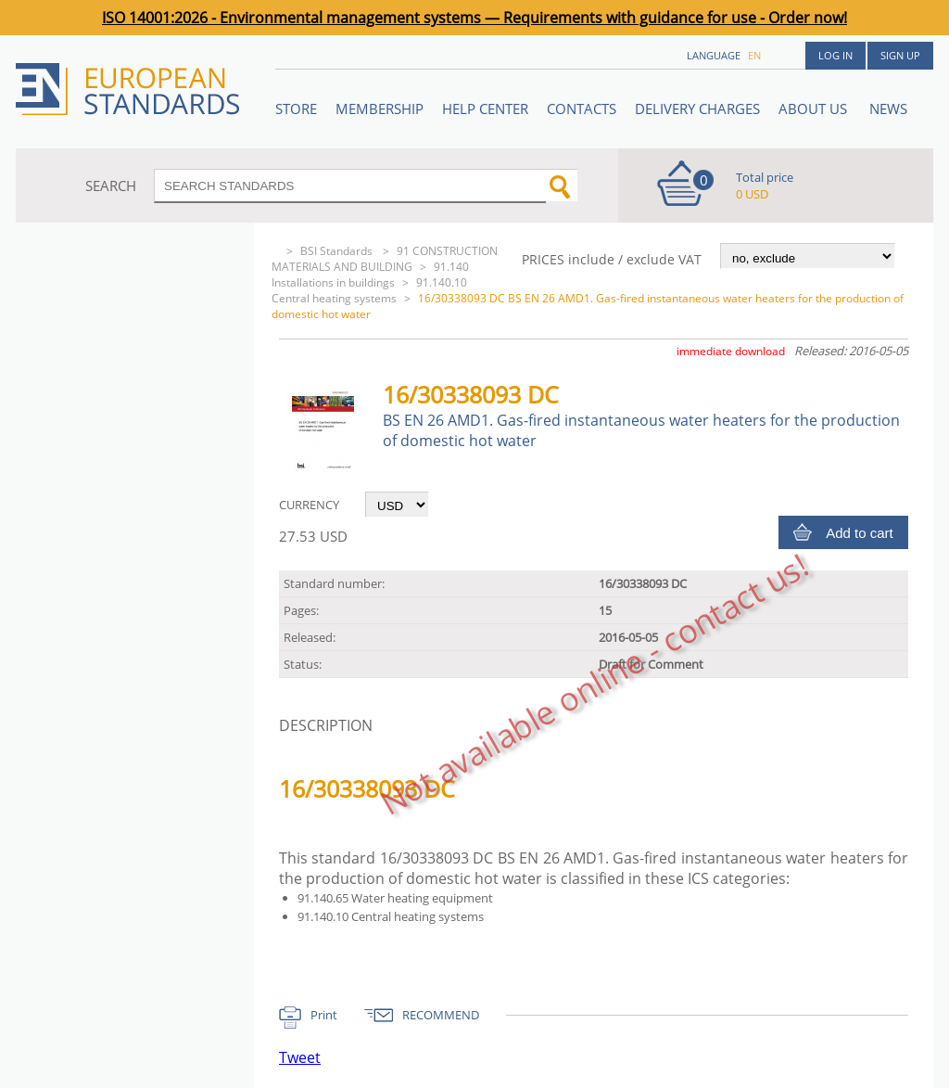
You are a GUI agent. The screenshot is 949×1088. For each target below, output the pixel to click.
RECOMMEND (440, 1014)
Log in (835, 55)
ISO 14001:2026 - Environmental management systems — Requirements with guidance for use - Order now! (474, 17)
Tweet (300, 1057)
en (754, 55)
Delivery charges (697, 108)
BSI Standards (337, 251)
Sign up (900, 55)
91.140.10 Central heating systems (369, 290)
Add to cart (859, 533)
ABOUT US (814, 108)
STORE (296, 108)
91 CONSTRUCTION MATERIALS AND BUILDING (385, 259)
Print (323, 1014)
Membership (379, 108)
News (888, 108)
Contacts (581, 108)
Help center (485, 108)
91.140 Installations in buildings (370, 274)
